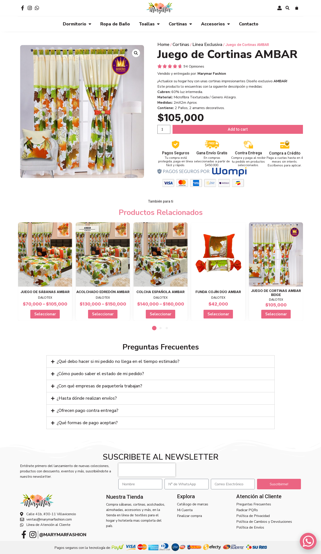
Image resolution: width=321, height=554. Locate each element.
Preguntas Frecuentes (253, 504)
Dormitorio (77, 23)
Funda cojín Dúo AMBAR (218, 291)
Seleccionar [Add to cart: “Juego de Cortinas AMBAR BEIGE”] (276, 313)
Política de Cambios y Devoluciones (264, 521)
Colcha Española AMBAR (160, 291)
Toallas (149, 23)
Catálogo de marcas (192, 504)
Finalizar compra (189, 515)
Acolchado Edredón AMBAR (103, 291)
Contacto (248, 24)
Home (163, 44)
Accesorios (215, 23)
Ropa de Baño (115, 24)
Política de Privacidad (253, 515)
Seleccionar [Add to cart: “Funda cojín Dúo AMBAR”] (218, 313)
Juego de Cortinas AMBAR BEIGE (276, 292)
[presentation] (146, 469)
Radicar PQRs (247, 509)
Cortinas (180, 23)
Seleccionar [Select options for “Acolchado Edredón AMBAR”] (103, 313)
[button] (287, 8)
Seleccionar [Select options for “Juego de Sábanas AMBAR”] (45, 313)
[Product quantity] (163, 129)
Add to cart (238, 129)
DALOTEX (45, 297)
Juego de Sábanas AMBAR (45, 291)
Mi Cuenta (185, 509)
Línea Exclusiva (207, 44)
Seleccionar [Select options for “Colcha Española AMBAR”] (160, 313)
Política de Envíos (250, 527)
